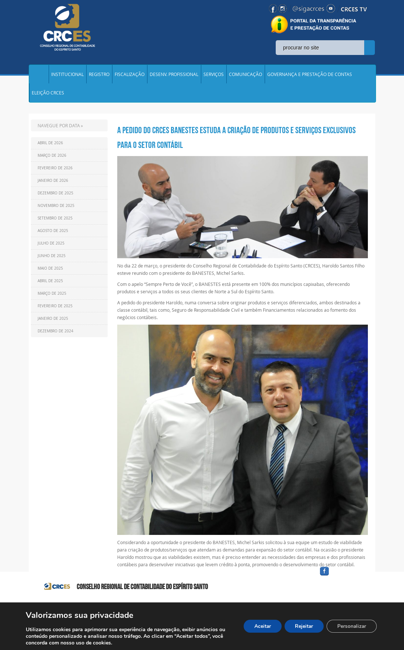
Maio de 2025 (50, 272)
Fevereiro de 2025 (55, 310)
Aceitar (259, 626)
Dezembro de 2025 (55, 197)
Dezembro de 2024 (55, 335)
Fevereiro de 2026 (55, 172)
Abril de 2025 (50, 285)
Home (38, 75)
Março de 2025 (52, 297)
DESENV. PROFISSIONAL (174, 75)
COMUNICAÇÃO (245, 75)
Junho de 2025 (52, 259)
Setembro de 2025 (55, 222)
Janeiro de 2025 (53, 322)
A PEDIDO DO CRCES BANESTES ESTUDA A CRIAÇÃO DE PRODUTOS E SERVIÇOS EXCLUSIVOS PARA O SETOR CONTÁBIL (236, 141)
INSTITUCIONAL (67, 75)
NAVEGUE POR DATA (59, 129)
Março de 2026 (52, 159)
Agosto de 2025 (53, 234)
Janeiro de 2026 (53, 184)
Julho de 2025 (51, 247)
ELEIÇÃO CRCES (48, 96)
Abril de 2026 (50, 147)
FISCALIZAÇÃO (129, 75)
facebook (342, 580)
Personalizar (351, 626)
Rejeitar (302, 626)
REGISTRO (99, 75)
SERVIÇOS (213, 75)
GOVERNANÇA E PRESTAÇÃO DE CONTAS (309, 75)
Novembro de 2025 (56, 209)
